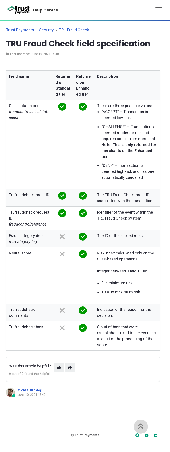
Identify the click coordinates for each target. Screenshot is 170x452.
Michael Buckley (29, 390)
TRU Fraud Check (74, 30)
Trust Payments (20, 30)
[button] (158, 8)
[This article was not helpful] (70, 367)
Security (46, 30)
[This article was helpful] (59, 367)
